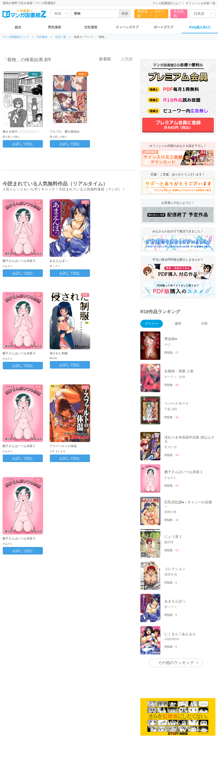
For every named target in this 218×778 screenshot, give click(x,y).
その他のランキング (176, 662)
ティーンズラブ (127, 27)
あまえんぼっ (59, 261)
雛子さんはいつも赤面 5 (19, 261)
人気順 (124, 59)
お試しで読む (22, 144)
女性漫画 (90, 27)
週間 (178, 323)
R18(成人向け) (199, 27)
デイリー (151, 323)
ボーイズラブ (163, 27)
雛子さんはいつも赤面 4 (19, 353)
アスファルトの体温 (63, 446)
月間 (204, 323)
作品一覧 (60, 37)
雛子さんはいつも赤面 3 (19, 538)
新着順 (102, 59)
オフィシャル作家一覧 (200, 3)
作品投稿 (178, 13)
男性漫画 (54, 27)
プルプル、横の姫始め (65, 131)
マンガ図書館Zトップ (16, 37)
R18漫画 (42, 37)
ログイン (159, 13)
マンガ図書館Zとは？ (166, 3)
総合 (18, 27)
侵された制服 (59, 353)
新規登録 (142, 13)
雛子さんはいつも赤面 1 (19, 446)
